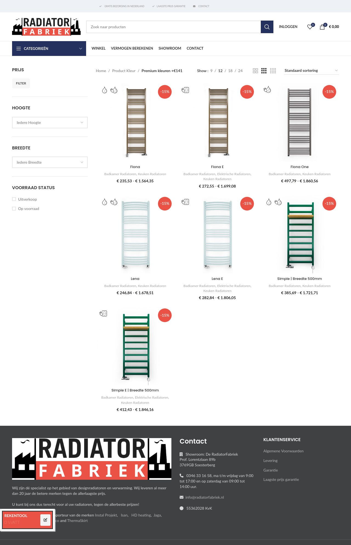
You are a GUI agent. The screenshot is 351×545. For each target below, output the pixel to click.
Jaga (157, 515)
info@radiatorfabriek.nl (203, 497)
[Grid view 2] (255, 70)
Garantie (271, 470)
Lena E (217, 277)
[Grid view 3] (264, 70)
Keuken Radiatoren (152, 172)
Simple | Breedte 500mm (300, 277)
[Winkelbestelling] (311, 71)
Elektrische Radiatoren (235, 172)
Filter (21, 83)
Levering (271, 460)
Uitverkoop (27, 199)
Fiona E (217, 165)
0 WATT (12, 522)
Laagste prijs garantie (281, 479)
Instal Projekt (106, 515)
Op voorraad (28, 208)
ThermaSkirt (77, 520)
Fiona (134, 165)
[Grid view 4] (273, 70)
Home (101, 70)
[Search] (179, 27)
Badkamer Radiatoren (118, 172)
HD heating (141, 515)
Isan (124, 515)
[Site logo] (46, 26)
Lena (134, 277)
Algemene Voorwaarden (284, 451)
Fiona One (300, 165)
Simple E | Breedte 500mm (134, 390)
